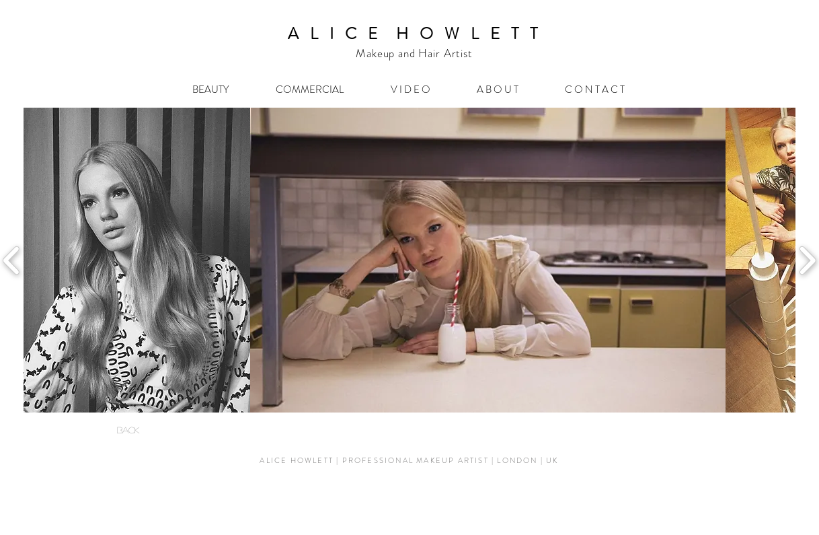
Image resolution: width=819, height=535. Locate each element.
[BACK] (128, 430)
